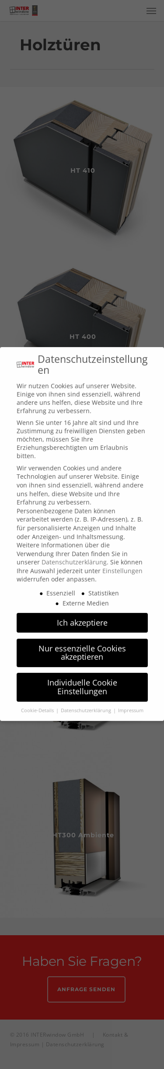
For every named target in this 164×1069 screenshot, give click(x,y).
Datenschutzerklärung (74, 553)
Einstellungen (122, 562)
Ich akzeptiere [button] (82, 614)
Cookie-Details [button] (38, 702)
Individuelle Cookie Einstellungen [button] (82, 678)
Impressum (130, 702)
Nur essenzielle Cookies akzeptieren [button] (82, 644)
